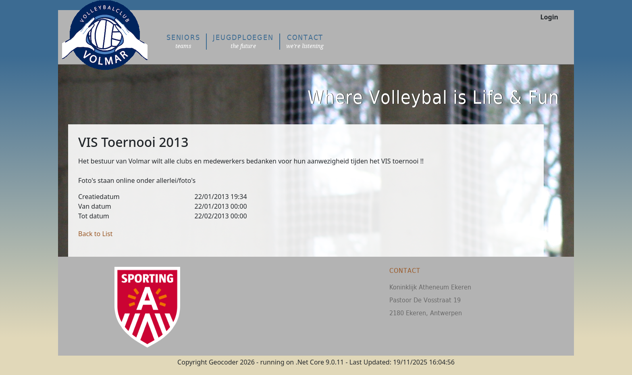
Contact (305, 41)
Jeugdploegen (243, 41)
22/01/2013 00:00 (221, 206)
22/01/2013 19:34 (221, 196)
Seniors (183, 41)
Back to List (95, 233)
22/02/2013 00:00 (221, 216)
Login (549, 17)
